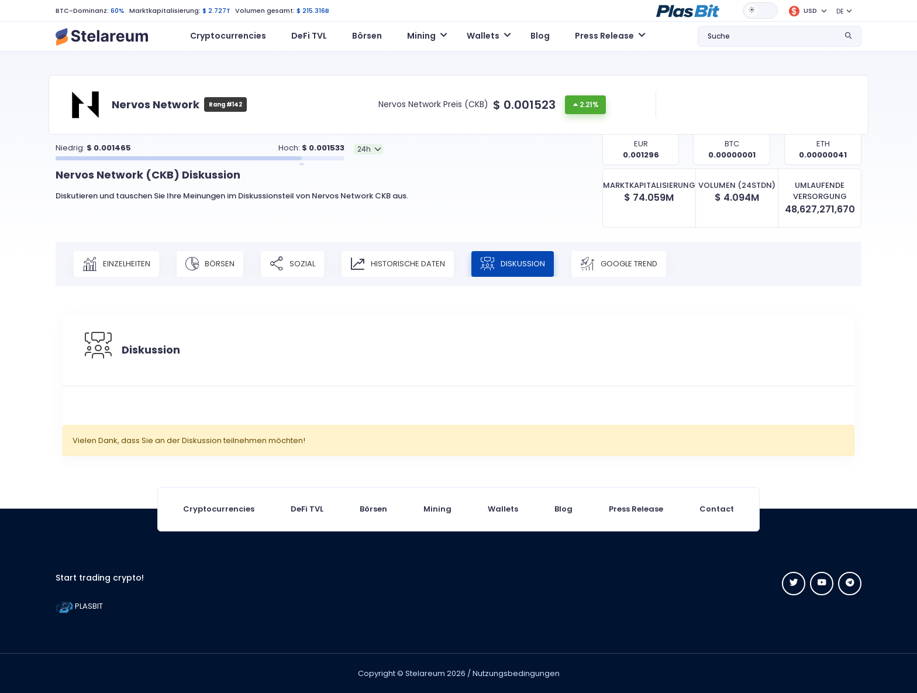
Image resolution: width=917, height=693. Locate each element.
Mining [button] (421, 36)
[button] (688, 10)
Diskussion (512, 264)
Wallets (503, 508)
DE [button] (840, 11)
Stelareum (425, 673)
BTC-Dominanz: (82, 10)
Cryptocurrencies (228, 36)
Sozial (292, 264)
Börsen (367, 36)
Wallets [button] (483, 36)
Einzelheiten (116, 264)
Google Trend (618, 264)
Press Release (636, 508)
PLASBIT (79, 606)
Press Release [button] (604, 36)
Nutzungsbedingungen (516, 673)
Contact (716, 508)
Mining (437, 508)
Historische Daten (397, 264)
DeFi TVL (309, 36)
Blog (540, 36)
